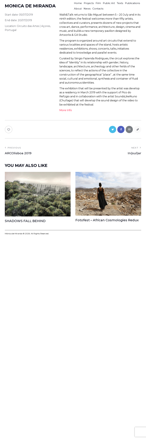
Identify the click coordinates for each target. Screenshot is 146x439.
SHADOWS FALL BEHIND (25, 221)
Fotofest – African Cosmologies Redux (107, 220)
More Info (65, 110)
